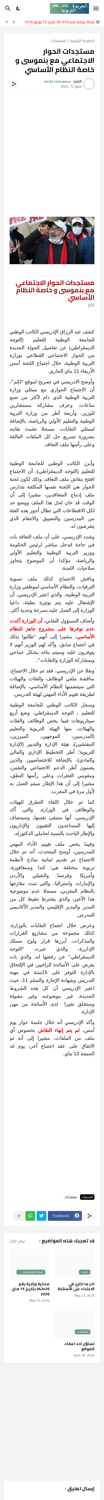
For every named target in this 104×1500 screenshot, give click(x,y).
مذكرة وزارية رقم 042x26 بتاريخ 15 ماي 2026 (30, 1288)
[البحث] (7, 8)
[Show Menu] (96, 8)
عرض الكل (17, 1241)
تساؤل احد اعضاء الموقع (79, 1346)
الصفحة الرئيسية (82, 41)
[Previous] (13, 22)
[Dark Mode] (18, 8)
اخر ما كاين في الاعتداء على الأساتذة (76, 1286)
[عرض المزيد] (19, 1216)
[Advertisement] (52, 152)
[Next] (7, 22)
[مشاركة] (14, 83)
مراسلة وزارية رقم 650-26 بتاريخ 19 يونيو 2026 (58, 21)
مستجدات (58, 41)
